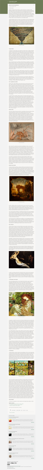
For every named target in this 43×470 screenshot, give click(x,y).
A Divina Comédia (18, 410)
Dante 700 (24, 410)
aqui (18, 407)
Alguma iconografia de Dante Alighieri (15, 405)
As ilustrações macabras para (16, 404)
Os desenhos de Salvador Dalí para (16, 403)
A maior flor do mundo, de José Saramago (14, 424)
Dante (21, 410)
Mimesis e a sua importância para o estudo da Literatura (16, 438)
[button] (33, 5)
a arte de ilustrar (13, 410)
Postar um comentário (12, 412)
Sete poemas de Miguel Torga (13, 431)
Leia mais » (32, 422)
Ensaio (27, 410)
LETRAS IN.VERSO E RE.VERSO (13, 1)
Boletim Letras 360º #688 (12, 445)
